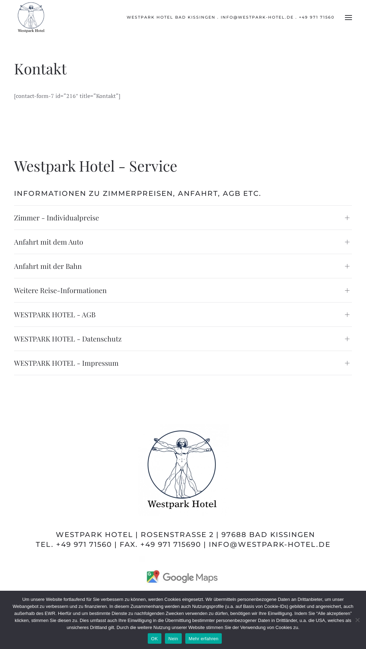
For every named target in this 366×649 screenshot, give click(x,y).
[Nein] (357, 619)
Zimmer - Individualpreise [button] (56, 217)
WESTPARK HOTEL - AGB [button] (54, 314)
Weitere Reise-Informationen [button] (60, 290)
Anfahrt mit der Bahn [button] (48, 266)
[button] (348, 18)
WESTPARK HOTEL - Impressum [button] (66, 362)
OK (154, 638)
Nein (173, 638)
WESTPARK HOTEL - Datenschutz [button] (68, 338)
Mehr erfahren (204, 638)
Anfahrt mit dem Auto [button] (48, 241)
